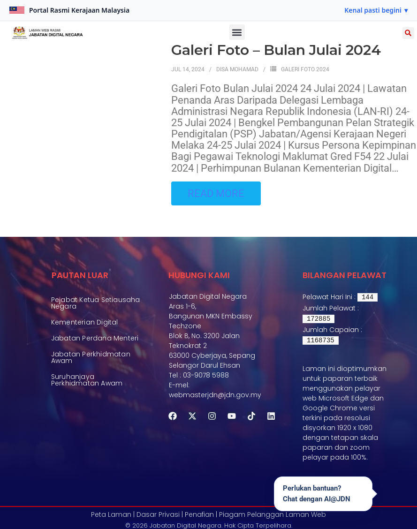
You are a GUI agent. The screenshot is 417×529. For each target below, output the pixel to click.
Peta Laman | (113, 513)
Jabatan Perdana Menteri (95, 343)
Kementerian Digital (84, 325)
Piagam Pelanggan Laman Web (272, 513)
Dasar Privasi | (159, 513)
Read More (216, 192)
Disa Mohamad (237, 69)
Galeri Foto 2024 (305, 69)
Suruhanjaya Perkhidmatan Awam (86, 391)
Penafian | (201, 513)
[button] (376, 10)
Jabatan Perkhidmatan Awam (90, 366)
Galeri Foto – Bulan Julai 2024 (276, 50)
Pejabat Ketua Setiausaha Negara (95, 303)
